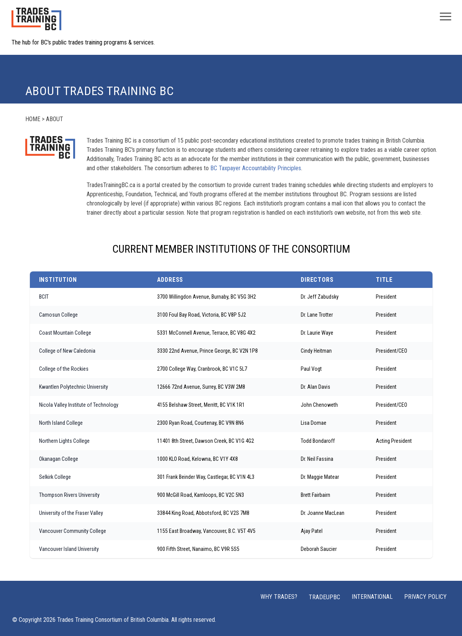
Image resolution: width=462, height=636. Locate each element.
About (54, 119)
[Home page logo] (36, 23)
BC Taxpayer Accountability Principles (255, 168)
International (372, 596)
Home (32, 119)
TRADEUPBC (324, 597)
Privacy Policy (425, 596)
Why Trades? (278, 596)
